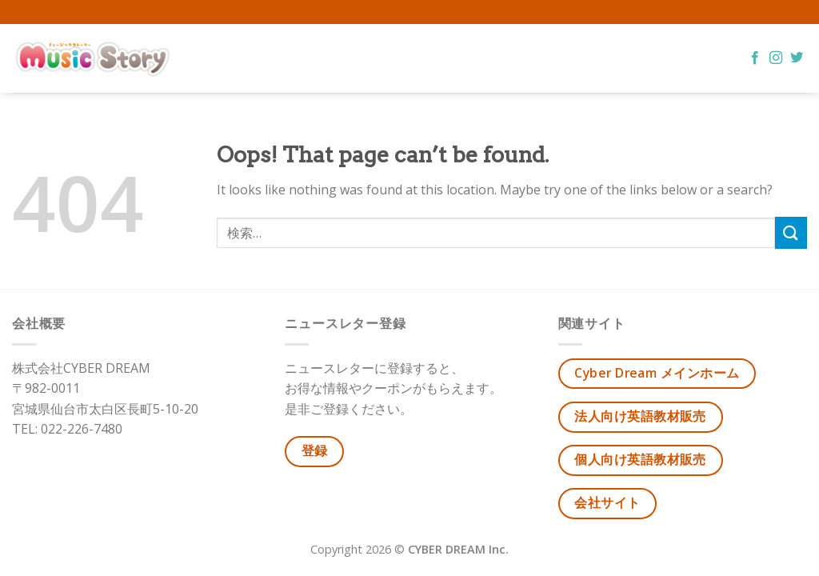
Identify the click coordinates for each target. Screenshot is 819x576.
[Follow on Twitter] (796, 58)
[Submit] (791, 232)
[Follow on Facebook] (755, 58)
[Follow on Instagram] (775, 58)
